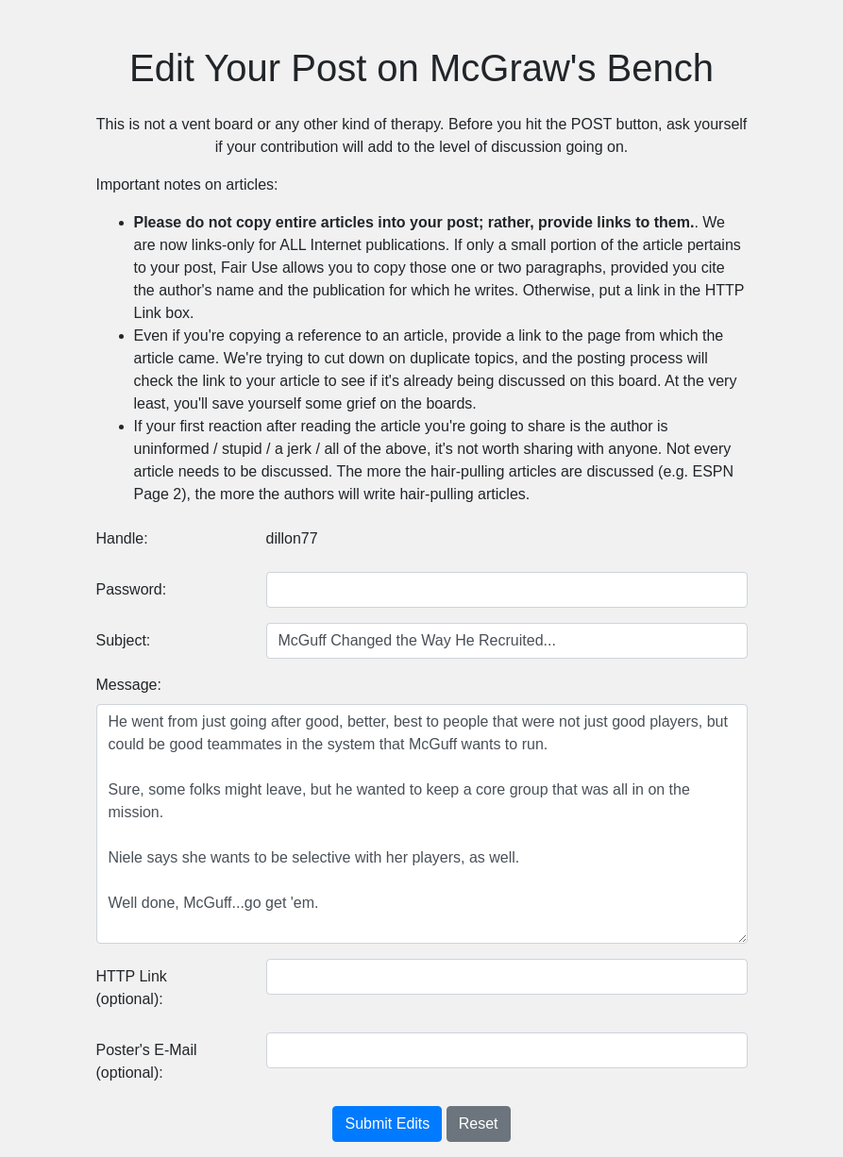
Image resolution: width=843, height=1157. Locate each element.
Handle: (122, 538)
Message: (128, 685)
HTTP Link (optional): (131, 987)
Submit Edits (387, 1123)
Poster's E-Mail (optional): (146, 1061)
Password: (131, 589)
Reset (478, 1123)
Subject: (123, 640)
